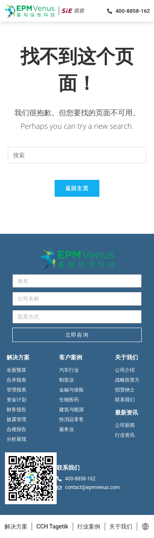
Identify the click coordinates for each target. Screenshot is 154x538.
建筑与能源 (71, 409)
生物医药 (69, 400)
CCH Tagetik (53, 526)
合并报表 (16, 380)
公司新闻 (125, 425)
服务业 (66, 429)
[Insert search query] (77, 155)
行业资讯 (125, 435)
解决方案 (16, 526)
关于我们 (120, 526)
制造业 (66, 380)
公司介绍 (125, 370)
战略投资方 (127, 380)
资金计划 (16, 400)
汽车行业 (69, 370)
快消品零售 (71, 419)
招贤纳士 (125, 390)
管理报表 (16, 390)
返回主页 (77, 188)
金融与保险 (71, 390)
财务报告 (16, 409)
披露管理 (16, 419)
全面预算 (16, 370)
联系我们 (125, 400)
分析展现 (16, 439)
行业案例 (88, 526)
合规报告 (16, 429)
